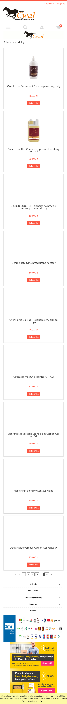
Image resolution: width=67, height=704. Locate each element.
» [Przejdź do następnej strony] (51, 574)
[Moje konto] (42, 27)
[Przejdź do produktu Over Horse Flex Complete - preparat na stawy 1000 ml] (33, 130)
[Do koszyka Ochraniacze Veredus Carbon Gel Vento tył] (33, 565)
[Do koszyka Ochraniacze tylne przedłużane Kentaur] (33, 280)
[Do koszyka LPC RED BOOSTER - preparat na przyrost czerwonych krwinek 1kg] (33, 223)
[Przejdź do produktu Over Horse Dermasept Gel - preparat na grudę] (33, 67)
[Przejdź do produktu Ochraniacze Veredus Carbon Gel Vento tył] (33, 532)
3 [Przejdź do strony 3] (28, 574)
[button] (8, 27)
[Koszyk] (58, 27)
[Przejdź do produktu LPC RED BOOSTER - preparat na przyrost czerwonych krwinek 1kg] (33, 190)
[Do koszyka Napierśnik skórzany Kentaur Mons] (33, 508)
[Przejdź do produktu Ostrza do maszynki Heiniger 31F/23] (33, 361)
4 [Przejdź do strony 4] (32, 574)
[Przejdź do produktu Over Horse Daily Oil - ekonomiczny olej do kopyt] (33, 304)
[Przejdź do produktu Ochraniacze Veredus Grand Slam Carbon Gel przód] (33, 418)
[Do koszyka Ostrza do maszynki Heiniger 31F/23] (33, 394)
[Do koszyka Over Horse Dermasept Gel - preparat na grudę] (33, 103)
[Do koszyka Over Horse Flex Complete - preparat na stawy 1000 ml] (33, 166)
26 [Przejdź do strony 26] (47, 574)
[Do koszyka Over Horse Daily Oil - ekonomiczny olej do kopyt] (33, 337)
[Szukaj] (25, 27)
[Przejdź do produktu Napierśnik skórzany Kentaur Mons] (33, 475)
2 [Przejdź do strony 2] (24, 574)
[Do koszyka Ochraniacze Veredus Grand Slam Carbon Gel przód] (33, 451)
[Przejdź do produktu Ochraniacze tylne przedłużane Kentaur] (33, 247)
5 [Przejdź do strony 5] (37, 574)
